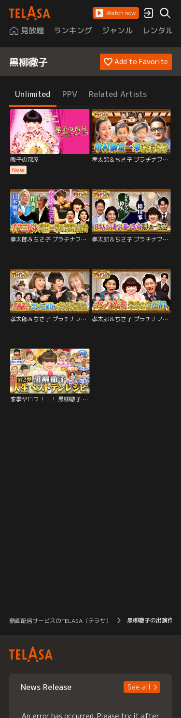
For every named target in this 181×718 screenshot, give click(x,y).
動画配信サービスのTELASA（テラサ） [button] (60, 621)
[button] (116, 13)
